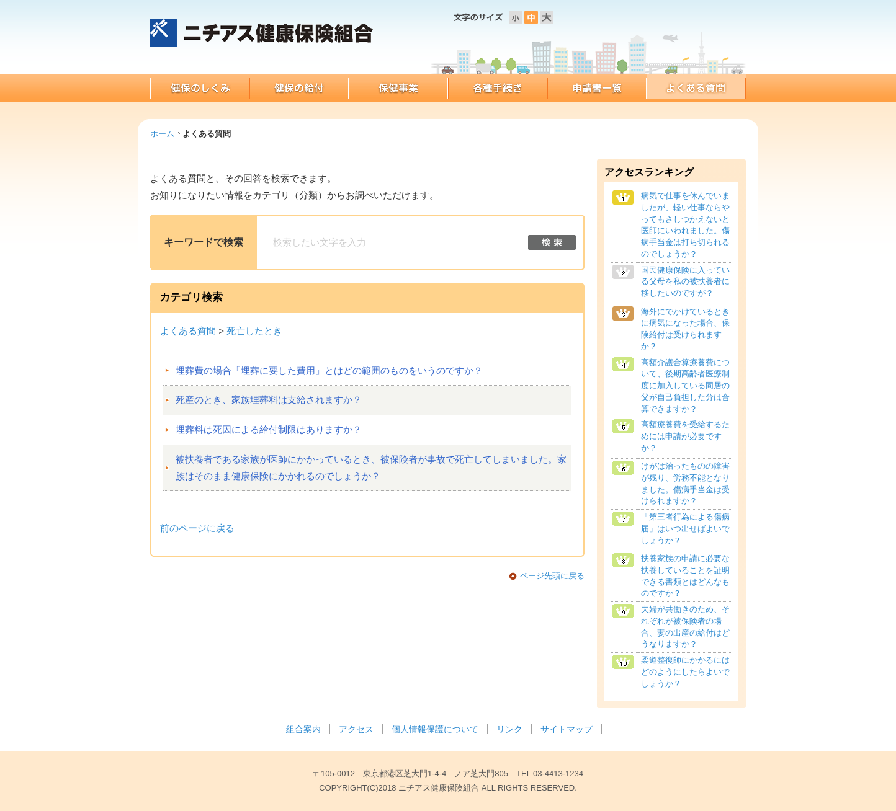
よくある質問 (188, 331)
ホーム (162, 133)
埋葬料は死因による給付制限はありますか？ (269, 430)
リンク (509, 729)
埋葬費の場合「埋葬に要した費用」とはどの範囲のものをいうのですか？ (329, 371)
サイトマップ (566, 729)
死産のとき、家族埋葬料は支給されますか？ (269, 400)
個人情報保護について (435, 729)
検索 (552, 242)
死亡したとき (254, 331)
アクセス (356, 729)
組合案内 (303, 729)
